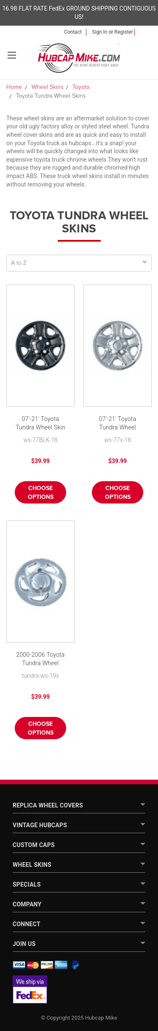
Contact (73, 32)
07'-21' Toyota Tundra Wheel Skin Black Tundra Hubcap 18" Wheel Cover (40, 424)
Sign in (99, 32)
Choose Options (41, 492)
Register (124, 32)
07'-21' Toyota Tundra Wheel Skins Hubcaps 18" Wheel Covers (118, 424)
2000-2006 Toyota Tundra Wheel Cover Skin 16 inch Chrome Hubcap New (40, 659)
